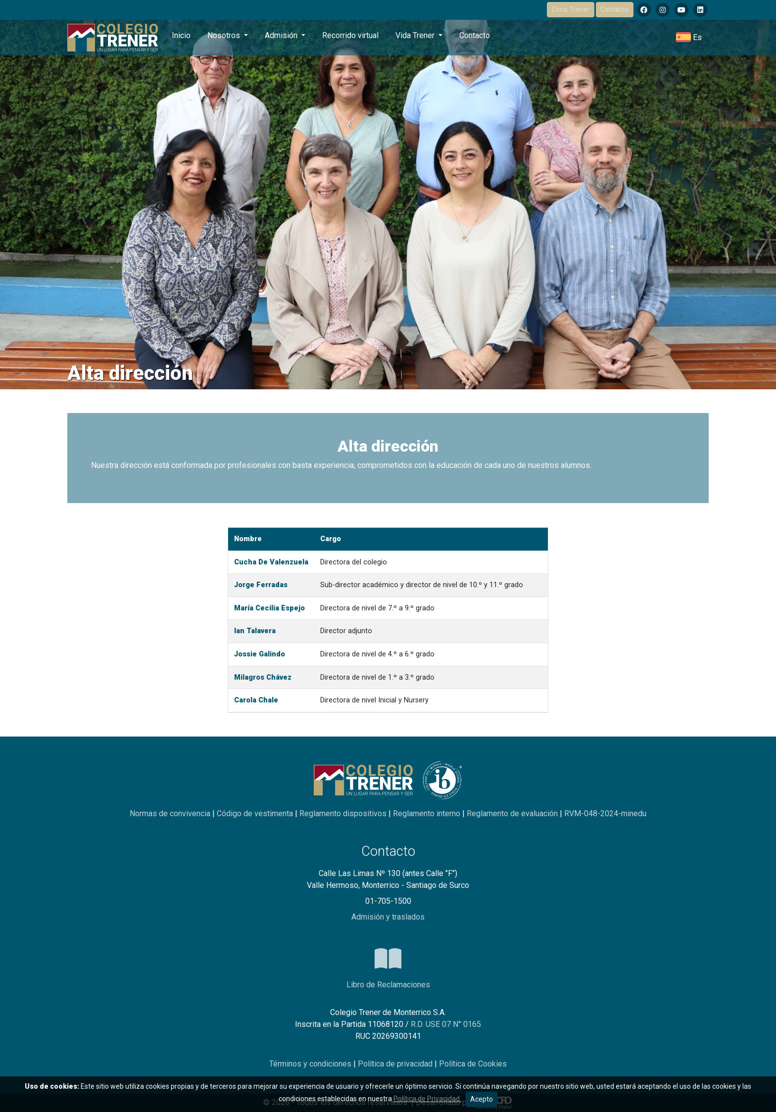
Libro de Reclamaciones (388, 984)
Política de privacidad (396, 1063)
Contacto (614, 9)
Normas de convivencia (171, 813)
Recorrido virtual (350, 35)
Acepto (481, 1099)
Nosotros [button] (224, 35)
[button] (689, 37)
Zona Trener (570, 9)
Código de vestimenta (256, 813)
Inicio (181, 35)
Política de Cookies (473, 1063)
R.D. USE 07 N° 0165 (446, 1024)
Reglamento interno (427, 813)
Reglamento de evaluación (513, 813)
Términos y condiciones (311, 1063)
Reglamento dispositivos (343, 813)
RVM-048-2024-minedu (605, 813)
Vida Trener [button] (415, 35)
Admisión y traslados (388, 917)
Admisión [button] (282, 35)
